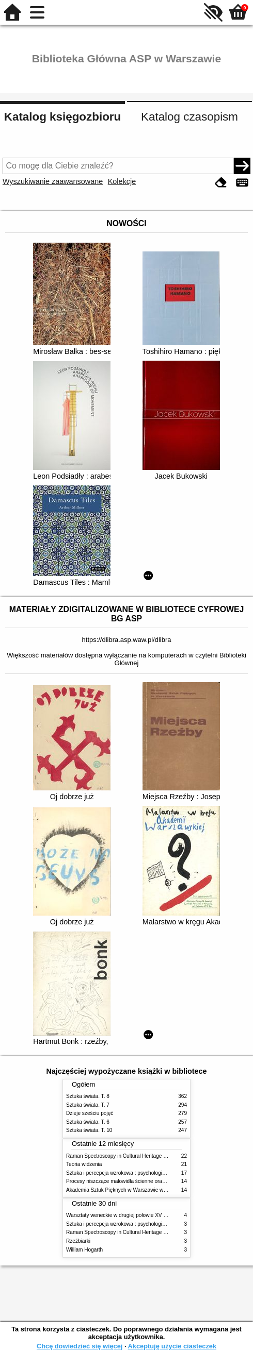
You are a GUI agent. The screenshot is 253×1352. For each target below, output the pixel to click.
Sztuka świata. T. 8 (87, 1096)
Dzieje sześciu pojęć (89, 1113)
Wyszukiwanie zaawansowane (53, 181)
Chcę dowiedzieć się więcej (79, 1346)
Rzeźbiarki (78, 1241)
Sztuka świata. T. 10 (89, 1130)
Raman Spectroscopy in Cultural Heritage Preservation (129, 1156)
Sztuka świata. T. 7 (87, 1105)
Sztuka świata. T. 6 (87, 1122)
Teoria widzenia (84, 1164)
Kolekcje (122, 181)
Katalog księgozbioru (62, 116)
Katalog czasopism (189, 116)
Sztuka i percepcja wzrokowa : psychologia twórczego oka (133, 1173)
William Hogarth (84, 1250)
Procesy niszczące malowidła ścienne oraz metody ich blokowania (142, 1181)
